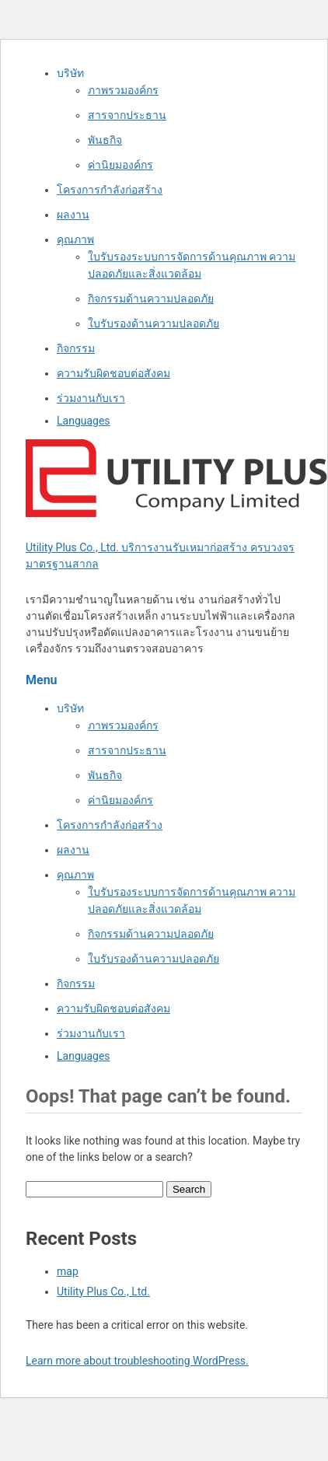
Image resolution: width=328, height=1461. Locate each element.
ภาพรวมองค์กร (123, 90)
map (68, 1271)
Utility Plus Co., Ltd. (103, 1291)
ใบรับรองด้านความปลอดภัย (153, 323)
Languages (83, 420)
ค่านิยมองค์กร (120, 165)
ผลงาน (73, 214)
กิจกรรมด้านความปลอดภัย (151, 298)
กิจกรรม (76, 348)
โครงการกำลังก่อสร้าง (109, 189)
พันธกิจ (105, 140)
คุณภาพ (75, 239)
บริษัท (70, 73)
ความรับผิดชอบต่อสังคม (113, 373)
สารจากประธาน (127, 115)
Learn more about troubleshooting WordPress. (137, 1360)
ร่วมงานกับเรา (91, 398)
